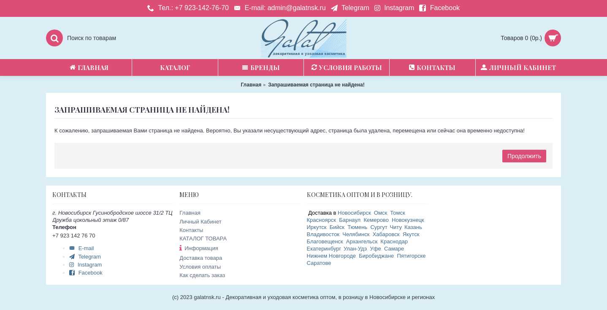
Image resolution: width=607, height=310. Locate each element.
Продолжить (524, 156)
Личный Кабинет (200, 221)
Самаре (394, 248)
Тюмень (357, 227)
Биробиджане (376, 256)
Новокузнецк (408, 220)
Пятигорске (411, 256)
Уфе (375, 248)
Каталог (175, 67)
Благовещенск (325, 241)
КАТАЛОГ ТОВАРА (203, 238)
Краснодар (394, 241)
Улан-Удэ (355, 248)
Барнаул (349, 220)
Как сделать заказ (202, 275)
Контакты (191, 230)
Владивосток (323, 234)
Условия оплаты (200, 267)
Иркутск (317, 227)
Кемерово (375, 220)
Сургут (378, 227)
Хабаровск (386, 234)
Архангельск (361, 241)
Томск (397, 213)
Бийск (337, 227)
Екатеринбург (324, 248)
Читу (395, 227)
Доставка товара (200, 258)
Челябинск (355, 234)
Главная (189, 213)
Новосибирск (354, 213)
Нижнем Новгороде (331, 256)
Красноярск (321, 220)
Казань (413, 227)
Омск (380, 213)
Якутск (411, 234)
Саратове (319, 263)
